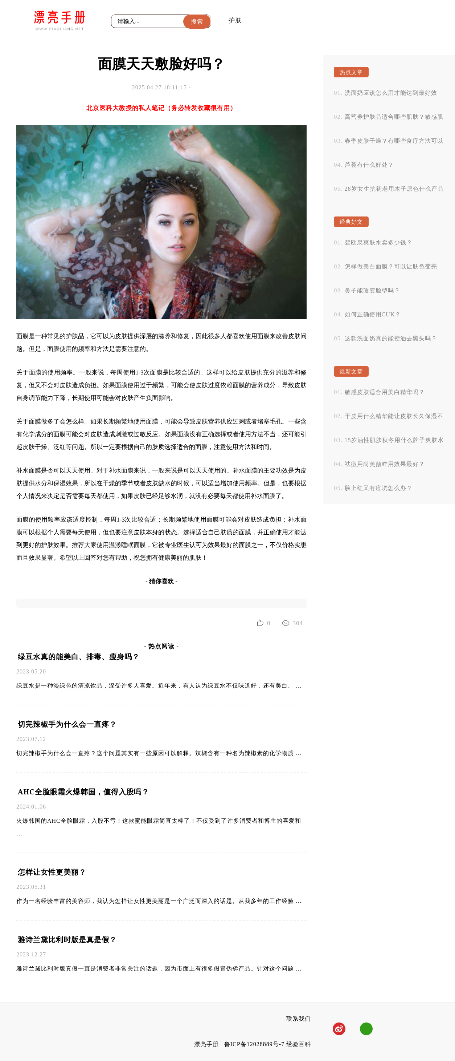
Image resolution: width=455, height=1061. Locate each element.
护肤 (235, 20)
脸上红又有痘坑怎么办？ (379, 488)
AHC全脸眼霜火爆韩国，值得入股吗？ (83, 792)
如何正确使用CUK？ (373, 314)
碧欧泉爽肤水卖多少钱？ (379, 242)
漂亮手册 (206, 1044)
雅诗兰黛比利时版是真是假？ (67, 940)
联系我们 (298, 1019)
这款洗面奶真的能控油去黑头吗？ (391, 338)
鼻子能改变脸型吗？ (372, 290)
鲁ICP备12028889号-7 (254, 1044)
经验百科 (298, 1044)
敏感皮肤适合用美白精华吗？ (385, 392)
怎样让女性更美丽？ (52, 872)
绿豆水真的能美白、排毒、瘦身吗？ (79, 657)
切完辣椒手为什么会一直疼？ (67, 724)
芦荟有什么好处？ (369, 165)
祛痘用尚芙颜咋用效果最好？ (385, 464)
